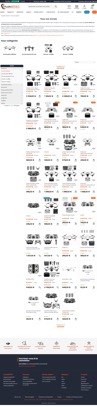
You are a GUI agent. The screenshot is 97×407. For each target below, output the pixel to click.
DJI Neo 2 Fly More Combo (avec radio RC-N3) (32, 184)
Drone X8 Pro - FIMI (67, 279)
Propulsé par (44, 405)
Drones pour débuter (9, 54)
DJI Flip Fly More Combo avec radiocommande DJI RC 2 (51, 120)
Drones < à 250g (48, 54)
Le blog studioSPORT (8, 387)
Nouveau (86, 12)
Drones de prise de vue (29, 54)
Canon (63, 385)
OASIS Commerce (52, 405)
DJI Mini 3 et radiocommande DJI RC (86, 152)
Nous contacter (46, 383)
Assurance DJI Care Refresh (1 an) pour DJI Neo (87, 279)
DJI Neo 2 (28, 216)
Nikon (63, 387)
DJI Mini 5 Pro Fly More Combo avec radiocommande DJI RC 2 (51, 88)
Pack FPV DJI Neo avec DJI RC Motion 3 (50, 248)
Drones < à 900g (68, 54)
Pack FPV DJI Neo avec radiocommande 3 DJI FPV (33, 248)
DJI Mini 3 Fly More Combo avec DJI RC (32, 152)
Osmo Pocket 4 (85, 392)
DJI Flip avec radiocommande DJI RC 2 (87, 120)
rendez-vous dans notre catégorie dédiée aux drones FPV (48, 35)
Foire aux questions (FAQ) (48, 379)
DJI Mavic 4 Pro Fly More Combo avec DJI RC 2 (32, 121)
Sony (63, 383)
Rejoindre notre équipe (9, 383)
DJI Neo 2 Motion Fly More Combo (68, 152)
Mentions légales (29, 399)
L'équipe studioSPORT (9, 379)
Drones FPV (10, 12)
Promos (94, 12)
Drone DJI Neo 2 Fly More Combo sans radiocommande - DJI (68, 311)
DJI (72, 12)
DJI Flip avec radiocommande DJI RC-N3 (69, 120)
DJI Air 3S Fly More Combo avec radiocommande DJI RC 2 (51, 184)
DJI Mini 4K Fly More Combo (87, 247)
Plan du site (17, 399)
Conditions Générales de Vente (74, 399)
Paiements (26, 379)
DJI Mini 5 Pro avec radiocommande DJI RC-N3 (87, 88)
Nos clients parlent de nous (10, 385)
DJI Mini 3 (46, 152)
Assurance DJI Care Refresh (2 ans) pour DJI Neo (33, 311)
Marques (78, 12)
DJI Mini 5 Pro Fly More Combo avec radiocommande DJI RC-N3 (51, 216)
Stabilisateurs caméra (87, 387)
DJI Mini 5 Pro (6, 33)
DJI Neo (82, 215)
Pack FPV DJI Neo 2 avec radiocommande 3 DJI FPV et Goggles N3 (51, 311)
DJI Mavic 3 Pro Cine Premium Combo (49, 279)
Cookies (59, 399)
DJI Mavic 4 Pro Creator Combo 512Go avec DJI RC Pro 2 (33, 88)
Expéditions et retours (28, 381)
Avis (35, 91)
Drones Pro (20, 12)
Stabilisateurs (50, 12)
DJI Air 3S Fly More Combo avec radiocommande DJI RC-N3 (69, 184)
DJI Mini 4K (65, 247)
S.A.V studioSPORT (27, 383)
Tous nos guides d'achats (49, 381)
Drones (2, 12)
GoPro (63, 381)
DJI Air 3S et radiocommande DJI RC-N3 (87, 184)
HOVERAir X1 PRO (30, 279)
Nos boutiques (7, 381)
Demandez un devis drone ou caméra (30, 386)
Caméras (28, 12)
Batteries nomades (63, 12)
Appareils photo (38, 12)
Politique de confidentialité (46, 399)
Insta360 (64, 390)
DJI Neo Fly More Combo (68, 215)
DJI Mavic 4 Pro (66, 88)
